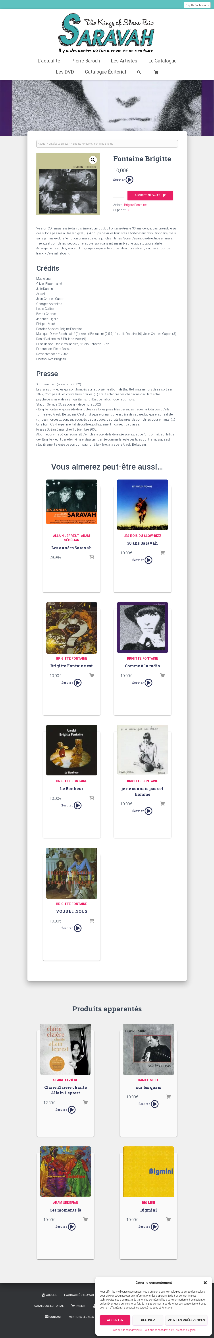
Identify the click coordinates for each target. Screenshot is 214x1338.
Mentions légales (186, 1330)
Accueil (42, 143)
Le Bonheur (71, 788)
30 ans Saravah (142, 543)
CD (129, 210)
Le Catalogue (162, 61)
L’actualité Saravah (79, 1295)
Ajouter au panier (147, 195)
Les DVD (65, 72)
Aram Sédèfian (65, 1203)
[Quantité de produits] (119, 194)
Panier (78, 1306)
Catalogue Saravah (59, 143)
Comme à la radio (142, 665)
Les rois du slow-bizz (142, 536)
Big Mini (148, 1203)
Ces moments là (65, 1210)
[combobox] (197, 5)
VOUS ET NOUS (71, 911)
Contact (53, 1317)
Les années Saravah (71, 547)
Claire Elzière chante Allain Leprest (65, 1090)
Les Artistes (124, 61)
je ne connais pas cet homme (142, 791)
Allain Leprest (66, 536)
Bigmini (148, 1210)
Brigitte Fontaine (82, 143)
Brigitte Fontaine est (71, 665)
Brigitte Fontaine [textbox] (196, 5)
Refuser (148, 1320)
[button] (205, 1282)
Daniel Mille (148, 1080)
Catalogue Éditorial (105, 72)
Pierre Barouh (85, 61)
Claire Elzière (65, 1080)
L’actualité (49, 61)
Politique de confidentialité (127, 1330)
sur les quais (148, 1087)
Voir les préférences (186, 1320)
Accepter (115, 1320)
